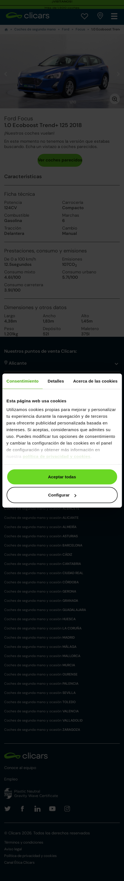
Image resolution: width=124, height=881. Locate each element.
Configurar (62, 495)
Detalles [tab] (56, 380)
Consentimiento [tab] (22, 380)
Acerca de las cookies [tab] (95, 380)
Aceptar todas (62, 476)
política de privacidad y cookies (56, 456)
